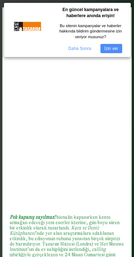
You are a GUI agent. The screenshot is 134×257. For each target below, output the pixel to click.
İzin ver (111, 48)
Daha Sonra (79, 48)
